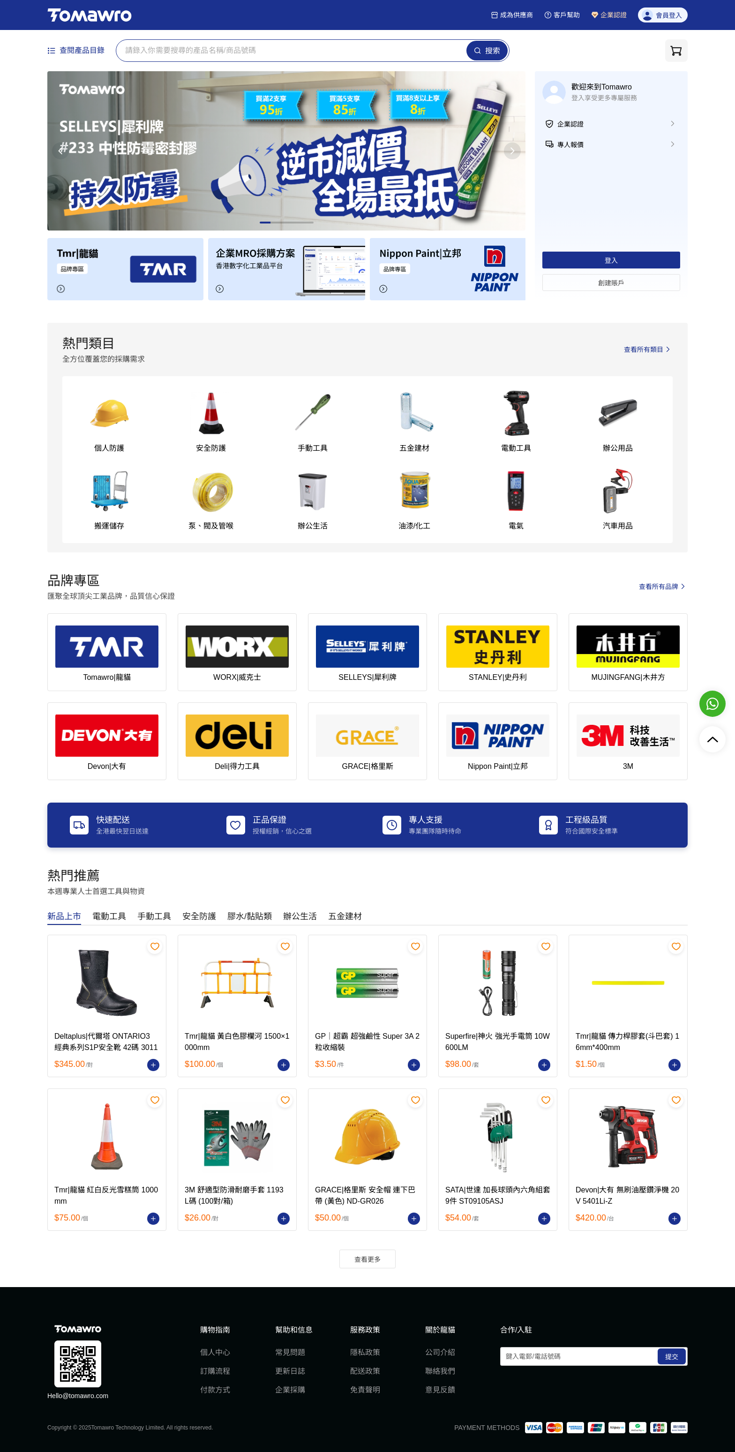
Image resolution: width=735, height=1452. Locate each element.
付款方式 (215, 1390)
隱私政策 (365, 1352)
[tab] (64, 916)
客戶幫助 (562, 15)
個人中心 (215, 1352)
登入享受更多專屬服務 (604, 98)
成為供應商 (512, 15)
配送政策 (365, 1371)
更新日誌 (290, 1371)
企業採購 (290, 1390)
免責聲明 (365, 1390)
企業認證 (609, 15)
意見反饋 (440, 1390)
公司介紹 (440, 1352)
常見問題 (290, 1352)
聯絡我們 (440, 1371)
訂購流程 (215, 1371)
